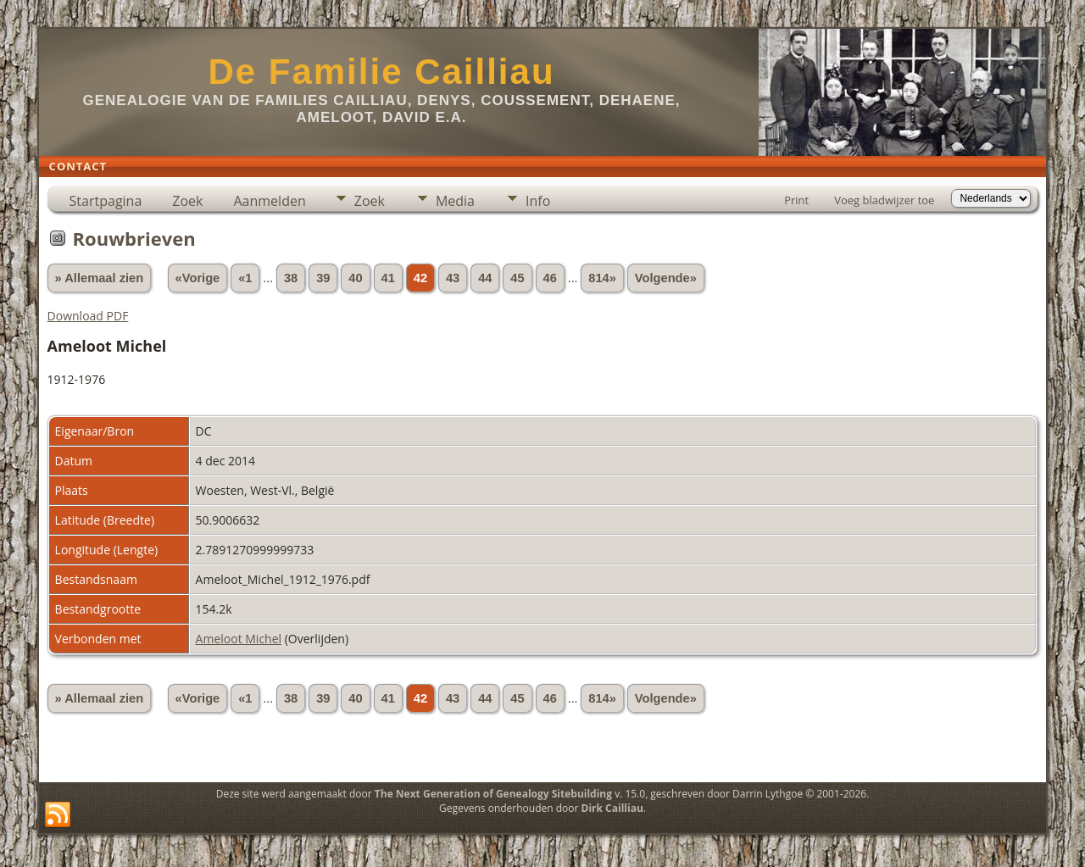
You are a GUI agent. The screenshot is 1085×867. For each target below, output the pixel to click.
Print (796, 200)
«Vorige (197, 278)
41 (388, 278)
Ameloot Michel (239, 639)
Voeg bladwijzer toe (884, 200)
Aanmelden (269, 201)
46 (550, 278)
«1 (245, 278)
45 (517, 278)
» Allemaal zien (99, 278)
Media (455, 201)
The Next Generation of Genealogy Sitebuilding (493, 793)
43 (452, 278)
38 (291, 278)
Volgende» (666, 278)
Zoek (187, 201)
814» (602, 278)
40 (355, 278)
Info (538, 201)
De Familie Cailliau (381, 72)
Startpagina (106, 201)
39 (323, 278)
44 (485, 278)
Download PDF (88, 316)
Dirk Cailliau (612, 808)
